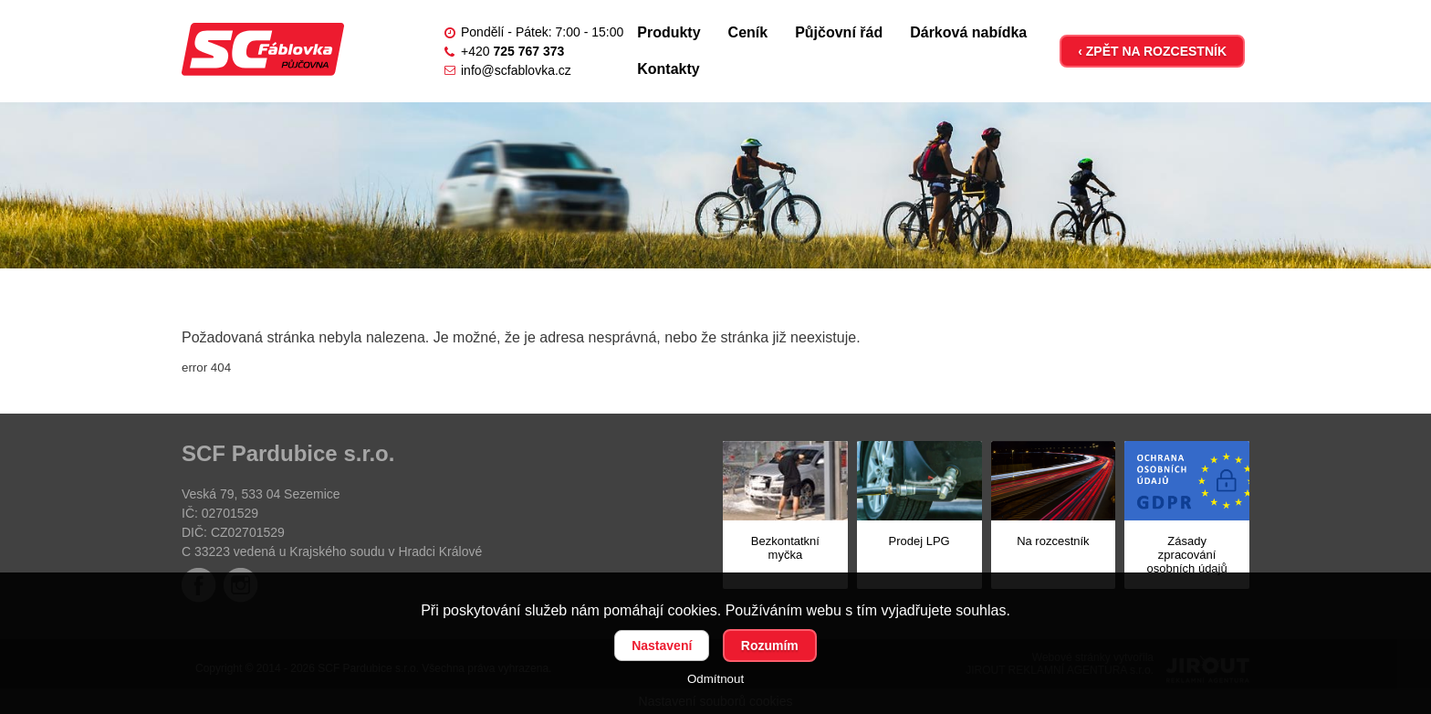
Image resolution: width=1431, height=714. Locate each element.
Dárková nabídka (968, 32)
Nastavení (662, 645)
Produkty (668, 32)
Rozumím (770, 645)
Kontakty (668, 69)
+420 (512, 51)
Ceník (748, 32)
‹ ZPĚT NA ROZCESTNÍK (1152, 51)
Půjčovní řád (839, 32)
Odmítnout (715, 679)
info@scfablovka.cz (516, 70)
